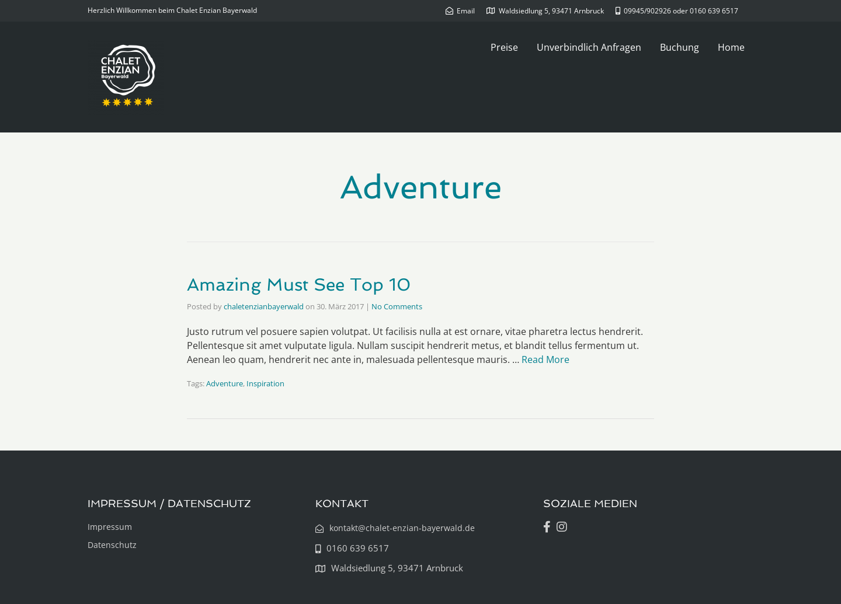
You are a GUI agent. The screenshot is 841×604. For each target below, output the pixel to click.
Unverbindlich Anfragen (589, 47)
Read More (545, 359)
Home (731, 47)
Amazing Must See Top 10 (299, 284)
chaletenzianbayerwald (264, 306)
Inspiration (265, 383)
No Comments (396, 306)
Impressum (110, 526)
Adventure (224, 383)
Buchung (679, 47)
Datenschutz (112, 544)
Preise (504, 47)
